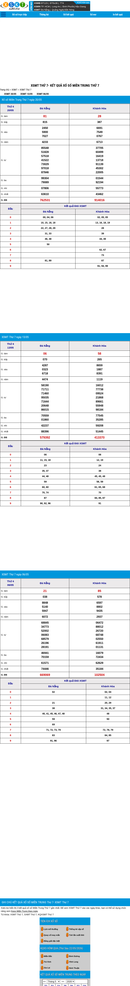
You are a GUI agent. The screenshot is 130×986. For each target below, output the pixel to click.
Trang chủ (4, 74)
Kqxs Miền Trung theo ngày (24, 860)
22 (71, 955)
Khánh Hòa (99, 93)
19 (52, 955)
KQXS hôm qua (83, 2)
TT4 (62, 3)
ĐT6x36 (54, 3)
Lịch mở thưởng (51, 878)
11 (46, 950)
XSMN (37, 6)
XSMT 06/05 (43, 78)
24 (84, 955)
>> (63, 930)
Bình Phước (68, 6)
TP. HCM (45, 6)
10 (84, 945)
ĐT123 (44, 3)
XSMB (37, 3)
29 (59, 939)
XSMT (37, 9)
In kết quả (118, 14)
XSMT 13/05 (26, 78)
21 (65, 955)
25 (46, 960)
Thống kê (44, 14)
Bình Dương (74, 905)
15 (71, 950)
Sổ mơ (93, 14)
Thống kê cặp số (76, 878)
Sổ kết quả (68, 14)
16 (78, 950)
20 (59, 955)
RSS (126, 977)
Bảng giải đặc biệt (52, 890)
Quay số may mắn (52, 884)
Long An (56, 6)
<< (44, 930)
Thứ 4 (10, 91)
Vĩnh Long (73, 911)
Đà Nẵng (45, 9)
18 (46, 955)
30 (65, 939)
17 (84, 950)
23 (78, 955)
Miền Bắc (48, 905)
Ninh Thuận (74, 917)
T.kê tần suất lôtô (76, 884)
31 (84, 960)
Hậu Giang (80, 6)
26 (52, 960)
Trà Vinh (47, 911)
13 (59, 950)
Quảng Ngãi (57, 9)
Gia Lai (47, 917)
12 (52, 950)
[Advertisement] (65, 44)
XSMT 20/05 (10, 78)
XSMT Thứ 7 (25, 74)
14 (65, 950)
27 (46, 939)
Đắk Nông (69, 9)
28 (52, 939)
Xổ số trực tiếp (19, 14)
